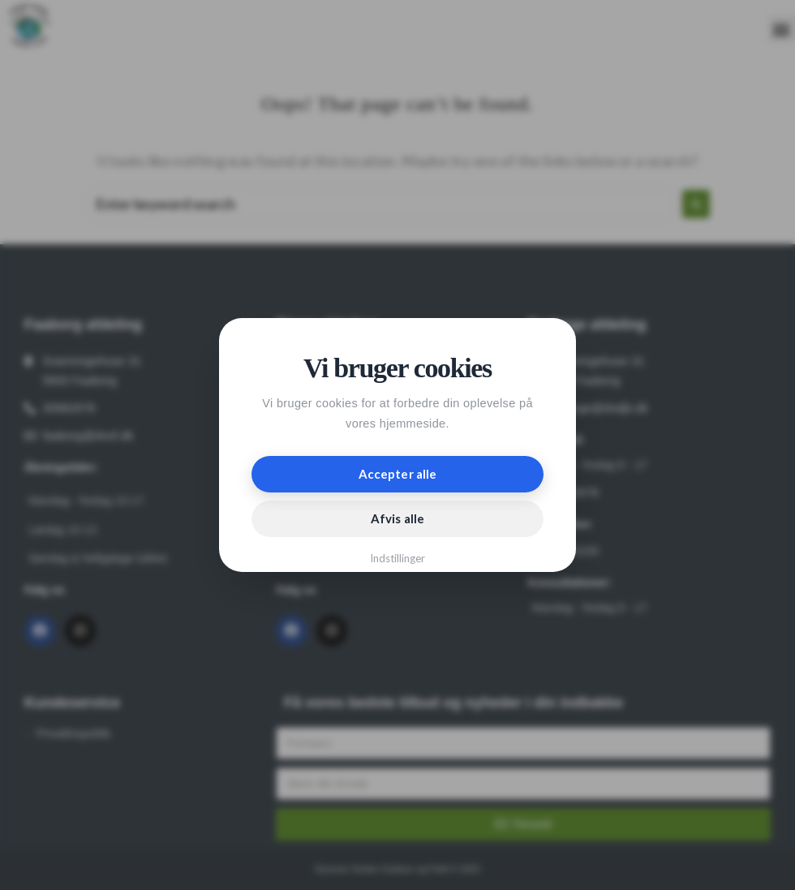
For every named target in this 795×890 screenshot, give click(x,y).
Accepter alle (397, 473)
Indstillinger (398, 558)
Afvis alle (397, 518)
